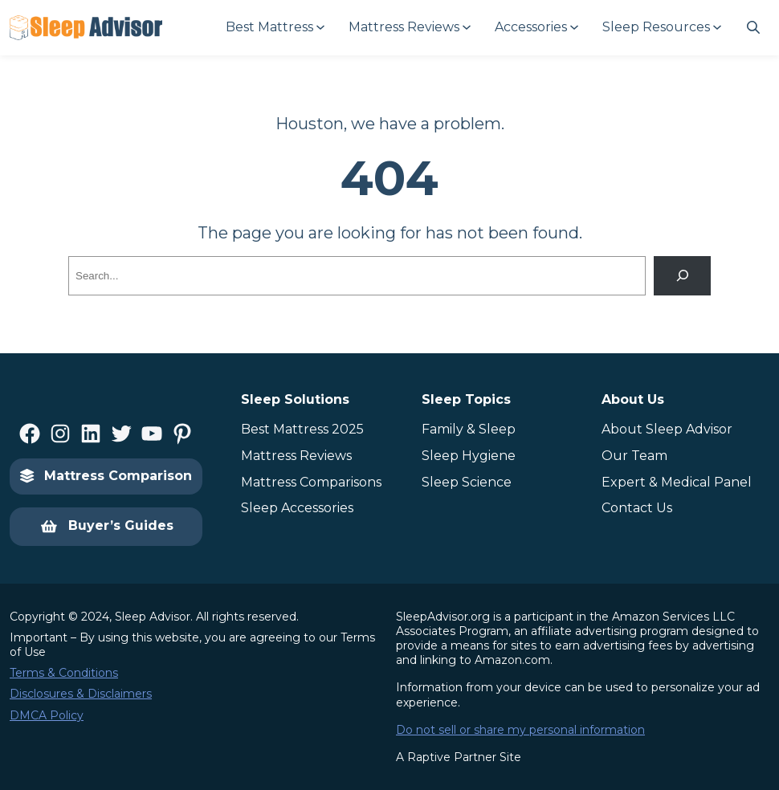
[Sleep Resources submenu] (661, 27)
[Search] (682, 275)
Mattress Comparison (106, 475)
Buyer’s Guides (106, 526)
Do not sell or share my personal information (520, 730)
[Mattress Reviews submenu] (409, 27)
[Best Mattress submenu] (274, 27)
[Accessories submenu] (536, 27)
